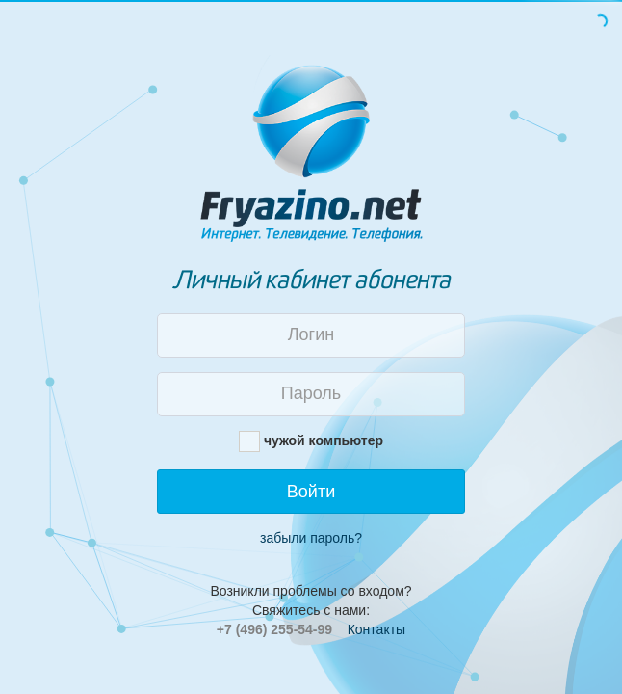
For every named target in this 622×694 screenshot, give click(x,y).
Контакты (376, 629)
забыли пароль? (311, 538)
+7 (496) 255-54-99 (274, 629)
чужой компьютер (323, 440)
